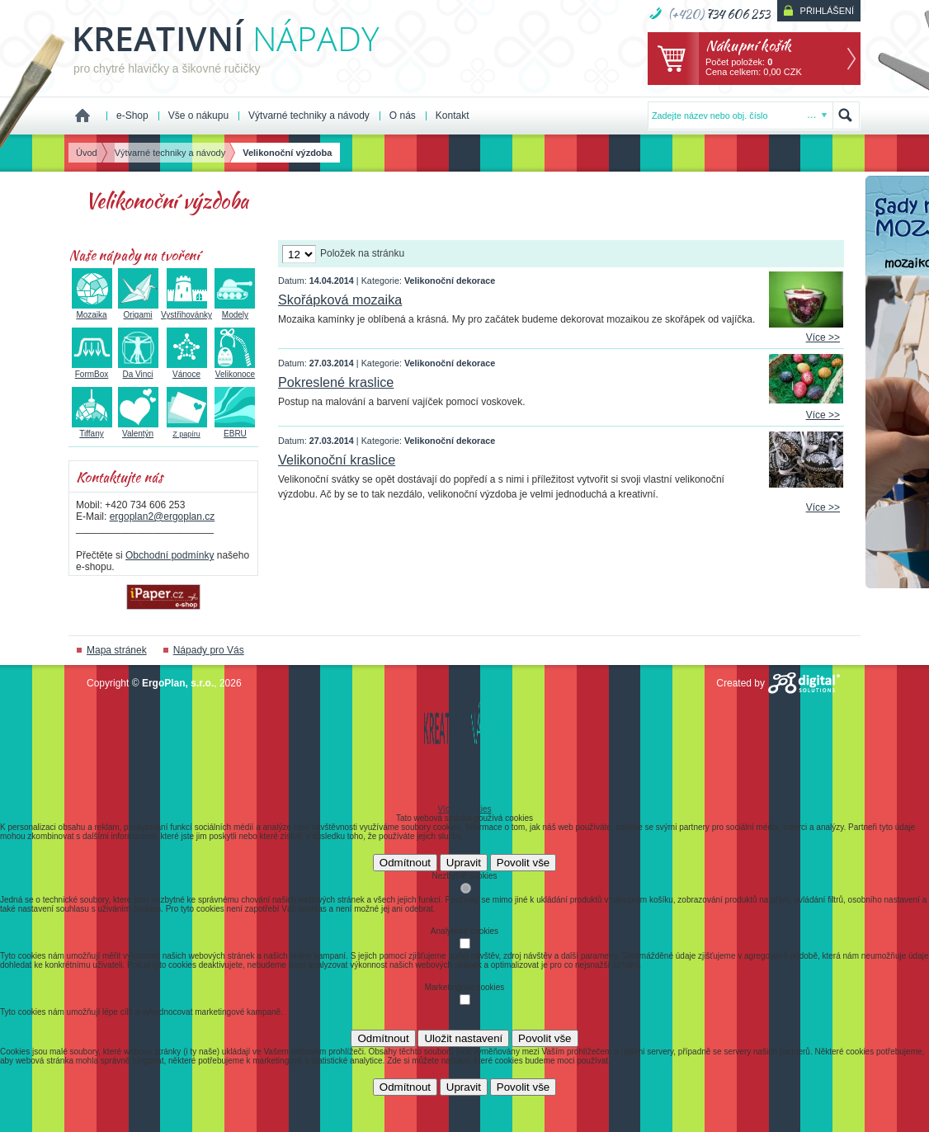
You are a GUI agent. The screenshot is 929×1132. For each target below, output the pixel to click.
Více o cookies (464, 809)
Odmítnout (405, 862)
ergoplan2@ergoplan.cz (162, 516)
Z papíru (187, 429)
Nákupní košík (748, 45)
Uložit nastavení (463, 1038)
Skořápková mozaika (340, 299)
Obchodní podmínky (169, 555)
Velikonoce (235, 370)
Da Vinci (138, 370)
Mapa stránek (117, 650)
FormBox (92, 370)
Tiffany (92, 429)
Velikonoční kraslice (336, 459)
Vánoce (187, 370)
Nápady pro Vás (208, 650)
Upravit (463, 862)
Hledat (845, 115)
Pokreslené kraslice (336, 382)
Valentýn (138, 429)
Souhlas (464, 790)
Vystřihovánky (186, 310)
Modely (235, 310)
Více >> (823, 337)
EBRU (235, 429)
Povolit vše (523, 862)
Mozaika (92, 310)
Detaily (465, 799)
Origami (138, 310)
